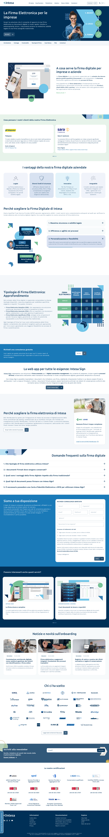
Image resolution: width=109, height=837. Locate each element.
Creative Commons (60, 818)
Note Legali (33, 824)
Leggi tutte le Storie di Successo (52, 733)
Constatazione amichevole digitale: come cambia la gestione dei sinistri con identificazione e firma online (19, 661)
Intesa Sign (7, 373)
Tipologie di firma (37, 43)
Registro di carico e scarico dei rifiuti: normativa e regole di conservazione (89, 660)
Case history (48, 43)
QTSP (95, 3)
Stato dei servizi (85, 824)
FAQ (55, 43)
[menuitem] (103, 3)
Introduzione (7, 43)
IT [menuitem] (102, 3)
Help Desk (90, 3)
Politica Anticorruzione (61, 824)
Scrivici (7, 34)
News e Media (65, 3)
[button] (54, 156)
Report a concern (60, 826)
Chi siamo (31, 3)
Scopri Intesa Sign (52, 387)
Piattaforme (48, 3)
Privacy (31, 826)
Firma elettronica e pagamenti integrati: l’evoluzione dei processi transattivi (53, 661)
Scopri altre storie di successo (14, 430)
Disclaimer (32, 822)
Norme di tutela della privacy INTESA (67, 551)
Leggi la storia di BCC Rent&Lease (86, 441)
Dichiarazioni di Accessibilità (63, 820)
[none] (103, 3)
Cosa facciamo (39, 3)
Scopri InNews (9, 757)
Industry (56, 3)
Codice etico (33, 818)
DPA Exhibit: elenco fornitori (63, 822)
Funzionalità (25, 43)
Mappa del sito (85, 820)
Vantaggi (16, 43)
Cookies (32, 820)
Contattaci (74, 3)
